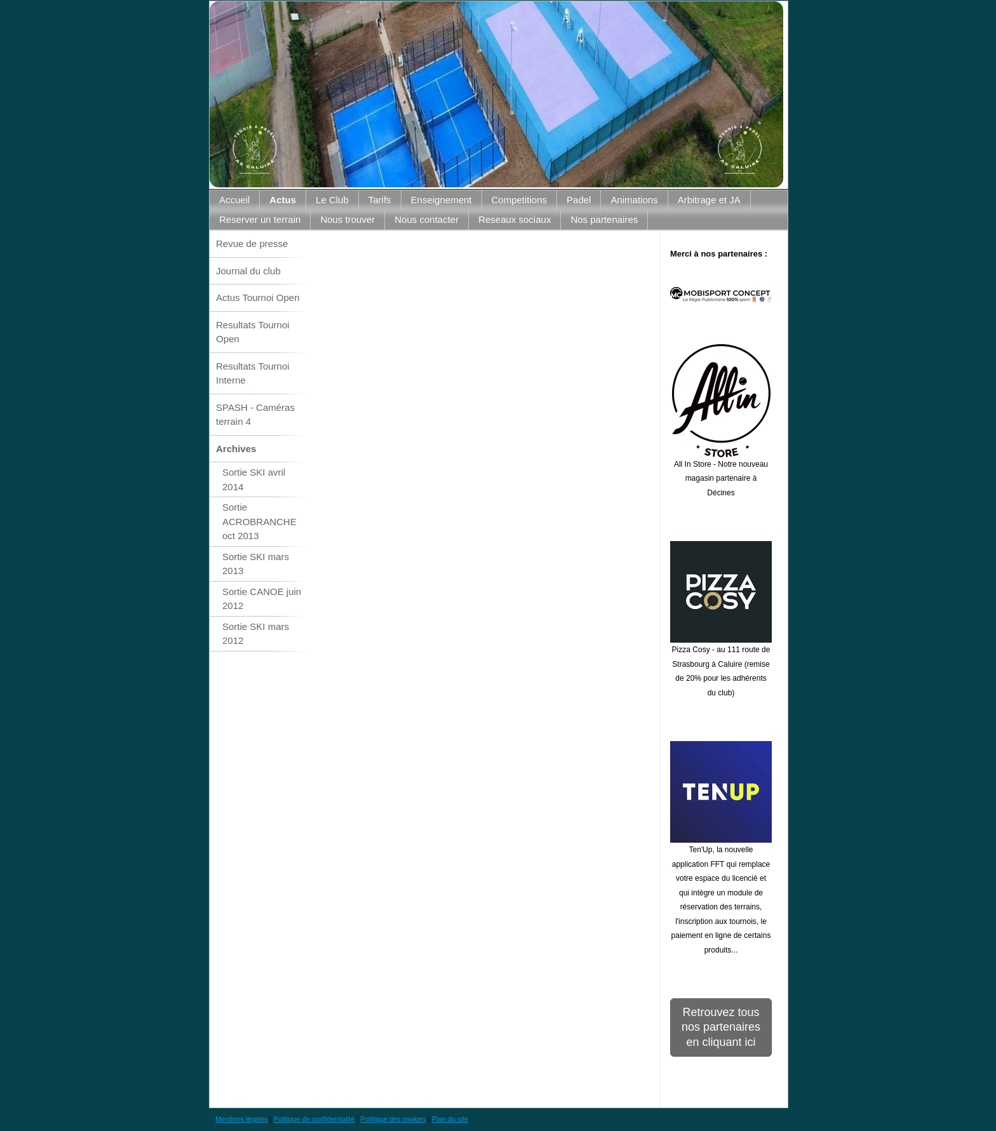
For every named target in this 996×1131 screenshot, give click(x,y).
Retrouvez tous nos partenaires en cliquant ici (721, 1027)
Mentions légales (241, 1119)
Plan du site (450, 1119)
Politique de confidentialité (314, 1119)
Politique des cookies (393, 1119)
